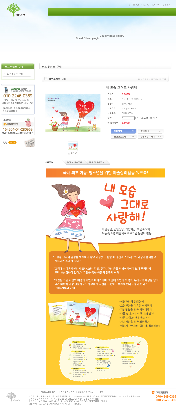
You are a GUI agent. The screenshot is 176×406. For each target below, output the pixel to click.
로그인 (136, 4)
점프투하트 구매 (15, 73)
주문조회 (166, 4)
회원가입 (145, 4)
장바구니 (156, 4)
